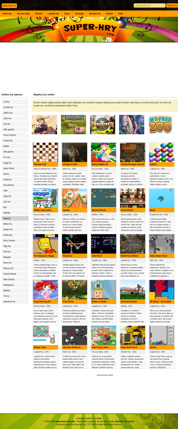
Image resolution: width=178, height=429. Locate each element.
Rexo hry (7, 263)
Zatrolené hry (9, 301)
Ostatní (109, 13)
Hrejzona (7, 179)
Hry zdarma (8, 185)
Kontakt (98, 418)
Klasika (38, 13)
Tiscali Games (9, 274)
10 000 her (8, 107)
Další (120, 13)
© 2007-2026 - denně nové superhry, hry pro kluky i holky (79, 421)
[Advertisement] (89, 67)
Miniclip (6, 213)
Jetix (5, 190)
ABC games (8, 129)
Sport (67, 13)
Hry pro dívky (23, 13)
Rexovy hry (8, 268)
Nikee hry (7, 224)
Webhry (6, 290)
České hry (7, 140)
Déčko (6, 146)
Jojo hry (6, 202)
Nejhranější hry (9, 6)
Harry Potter (8, 168)
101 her (6, 124)
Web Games (8, 279)
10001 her (7, 113)
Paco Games (9, 240)
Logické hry (53, 13)
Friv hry (6, 157)
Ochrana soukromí (84, 418)
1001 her (7, 118)
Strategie (79, 13)
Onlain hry (8, 229)
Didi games (8, 152)
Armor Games (9, 135)
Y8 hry (6, 296)
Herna (6, 174)
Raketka (7, 257)
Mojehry (7, 218)
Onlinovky (7, 235)
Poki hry (7, 252)
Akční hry (7, 13)
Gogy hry (7, 163)
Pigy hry (7, 246)
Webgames (8, 285)
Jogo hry (7, 196)
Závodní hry (94, 13)
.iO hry (6, 102)
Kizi (5, 207)
